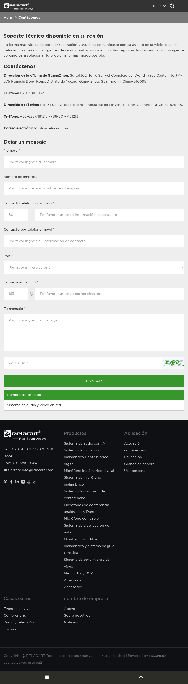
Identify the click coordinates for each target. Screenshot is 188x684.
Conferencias (15, 615)
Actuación (133, 443)
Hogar (9, 17)
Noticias (71, 622)
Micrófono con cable (81, 518)
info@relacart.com (53, 128)
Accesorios (73, 587)
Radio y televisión (19, 622)
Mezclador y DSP (78, 573)
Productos (75, 433)
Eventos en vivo (17, 608)
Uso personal (135, 470)
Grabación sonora (139, 464)
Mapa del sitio (113, 655)
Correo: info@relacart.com (28, 470)
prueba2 (35, 662)
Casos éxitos (17, 599)
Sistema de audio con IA (84, 443)
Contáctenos (29, 17)
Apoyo (69, 608)
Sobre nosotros (77, 615)
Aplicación (135, 433)
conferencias (135, 450)
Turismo (10, 629)
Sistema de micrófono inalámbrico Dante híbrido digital (86, 457)
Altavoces (72, 580)
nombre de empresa (86, 599)
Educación (133, 457)
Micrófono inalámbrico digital (89, 470)
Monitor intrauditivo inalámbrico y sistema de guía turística (89, 546)
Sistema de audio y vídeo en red (34, 405)
